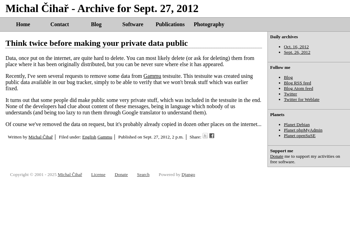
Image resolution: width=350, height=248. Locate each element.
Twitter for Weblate (302, 99)
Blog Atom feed (298, 88)
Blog (96, 24)
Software (132, 24)
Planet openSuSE (300, 135)
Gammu (152, 76)
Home (23, 24)
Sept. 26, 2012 (297, 52)
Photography (209, 24)
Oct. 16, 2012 (296, 46)
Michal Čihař (41, 137)
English (89, 137)
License (98, 174)
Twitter (290, 93)
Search (143, 174)
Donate (277, 156)
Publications (170, 24)
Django (188, 174)
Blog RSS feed (297, 82)
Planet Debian (297, 124)
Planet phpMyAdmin (303, 130)
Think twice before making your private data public (97, 43)
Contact (59, 24)
